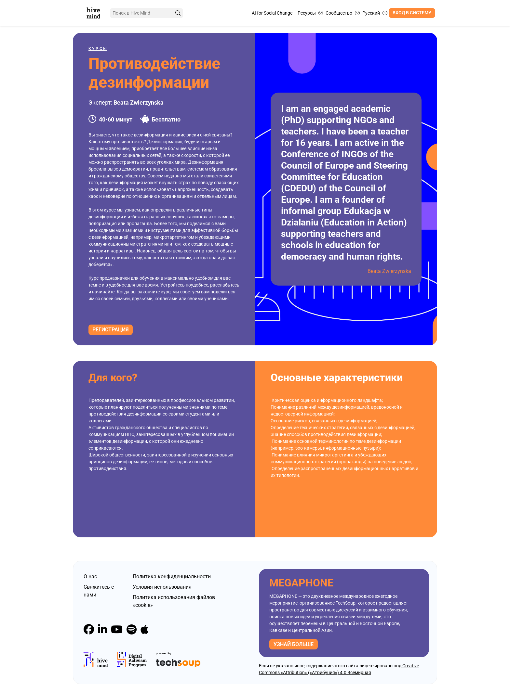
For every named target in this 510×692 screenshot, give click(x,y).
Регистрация (110, 330)
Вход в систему (412, 13)
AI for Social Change (272, 13)
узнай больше (294, 644)
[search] (178, 13)
